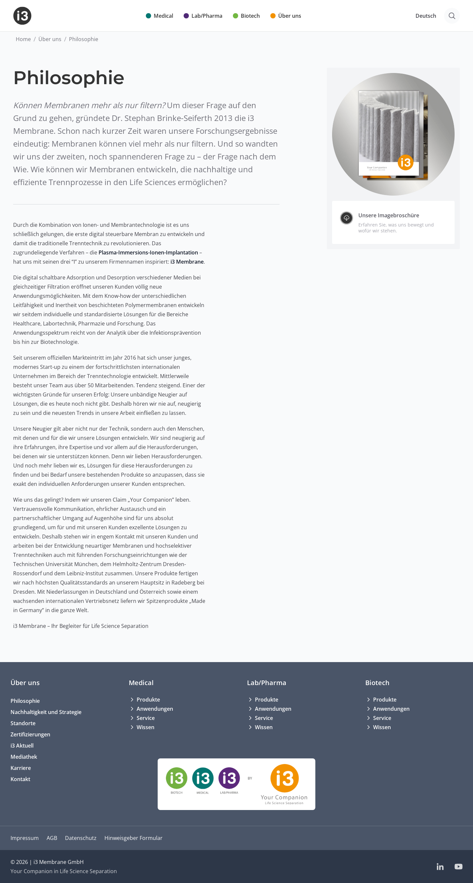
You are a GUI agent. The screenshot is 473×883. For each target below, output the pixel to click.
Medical (141, 682)
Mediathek (24, 756)
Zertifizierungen (30, 734)
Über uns (49, 39)
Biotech (377, 682)
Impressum (25, 838)
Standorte (23, 723)
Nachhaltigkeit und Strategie (46, 712)
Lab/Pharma (266, 682)
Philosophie (25, 700)
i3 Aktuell (22, 745)
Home (23, 39)
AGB (52, 838)
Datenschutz (81, 838)
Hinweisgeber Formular (133, 838)
